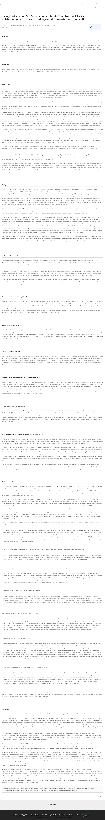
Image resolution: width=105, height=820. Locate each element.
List (100, 796)
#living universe (29, 788)
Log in (89, 3)
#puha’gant (36, 790)
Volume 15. (101, 8)
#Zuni (73, 788)
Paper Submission (57, 3)
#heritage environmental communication (13, 788)
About (43, 3)
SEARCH (102, 3)
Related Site (7, 3)
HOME (90, 8)
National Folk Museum (38, 808)
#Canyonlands (7, 790)
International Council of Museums (55, 808)
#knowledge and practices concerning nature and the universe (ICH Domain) (59, 790)
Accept (86, 815)
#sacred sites (20, 790)
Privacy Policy (52, 804)
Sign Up (83, 3)
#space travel (28, 790)
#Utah (14, 790)
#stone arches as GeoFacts (40, 788)
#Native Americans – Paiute (56, 788)
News (73, 3)
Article (49, 3)
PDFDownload (92, 27)
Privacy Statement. (23, 815)
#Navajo (78, 788)
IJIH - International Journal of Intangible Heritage (28, 3)
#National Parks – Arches (88, 788)
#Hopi (69, 788)
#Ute (65, 788)
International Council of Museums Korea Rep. (70, 808)
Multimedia (67, 3)
